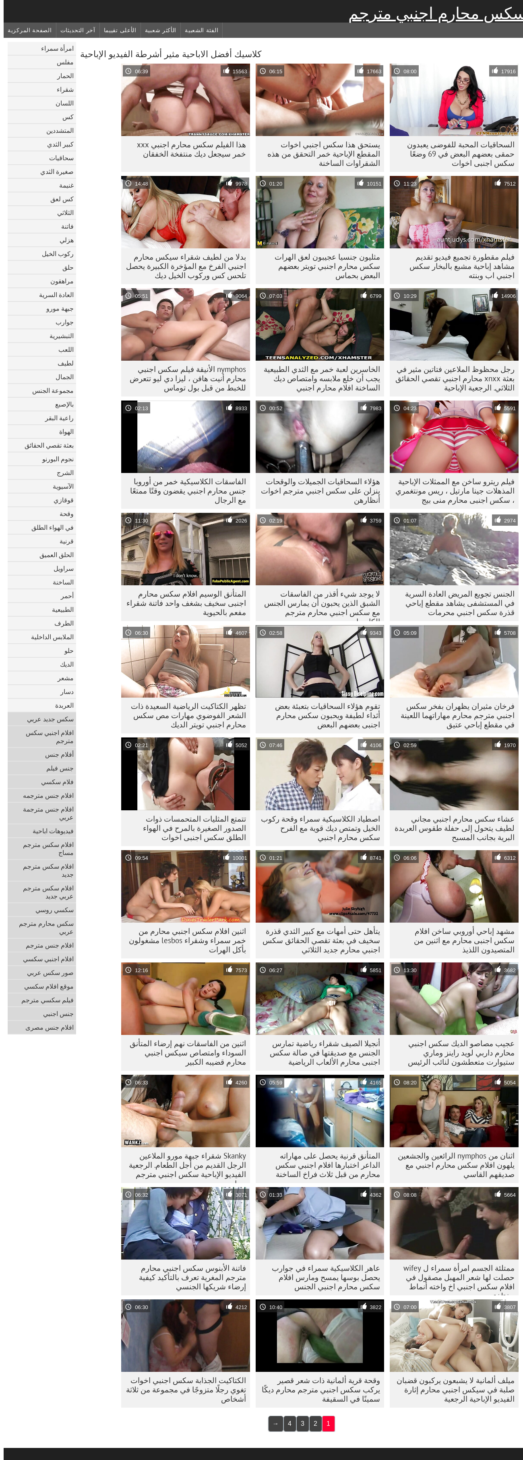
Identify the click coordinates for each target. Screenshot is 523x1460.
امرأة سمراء (53, 48)
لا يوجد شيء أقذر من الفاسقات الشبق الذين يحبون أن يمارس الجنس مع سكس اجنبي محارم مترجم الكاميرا (318, 605)
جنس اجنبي (54, 1014)
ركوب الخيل (54, 254)
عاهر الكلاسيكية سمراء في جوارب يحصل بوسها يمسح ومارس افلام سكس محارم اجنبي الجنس (322, 1277)
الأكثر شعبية (157, 30)
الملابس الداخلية (48, 637)
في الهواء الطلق (49, 527)
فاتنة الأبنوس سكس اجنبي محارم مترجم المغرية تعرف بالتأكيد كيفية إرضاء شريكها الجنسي (188, 1277)
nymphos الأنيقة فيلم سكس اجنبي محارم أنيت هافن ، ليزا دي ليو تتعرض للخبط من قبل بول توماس (184, 378)
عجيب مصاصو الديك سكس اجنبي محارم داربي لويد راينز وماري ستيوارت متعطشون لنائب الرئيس (457, 1053)
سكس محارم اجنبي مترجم (434, 13)
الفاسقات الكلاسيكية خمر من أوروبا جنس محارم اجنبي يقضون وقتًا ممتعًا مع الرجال (184, 491)
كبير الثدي (56, 144)
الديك (63, 664)
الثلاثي (62, 213)
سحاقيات (57, 158)
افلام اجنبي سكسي (44, 959)
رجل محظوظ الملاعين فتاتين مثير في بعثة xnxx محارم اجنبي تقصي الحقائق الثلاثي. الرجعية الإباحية (451, 378)
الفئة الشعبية (198, 30)
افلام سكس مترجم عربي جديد (44, 892)
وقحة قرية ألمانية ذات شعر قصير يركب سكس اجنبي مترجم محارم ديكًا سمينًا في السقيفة (317, 1389)
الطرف (60, 623)
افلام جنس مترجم (46, 945)
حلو (65, 650)
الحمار (62, 76)
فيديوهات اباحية (49, 831)
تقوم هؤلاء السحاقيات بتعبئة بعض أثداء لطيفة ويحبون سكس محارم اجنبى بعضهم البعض (323, 715)
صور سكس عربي (46, 973)
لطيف (62, 363)
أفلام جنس (55, 754)
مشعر (62, 678)
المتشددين (56, 130)
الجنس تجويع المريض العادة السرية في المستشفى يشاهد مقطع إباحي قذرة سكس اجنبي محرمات (456, 603)
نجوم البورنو (54, 459)
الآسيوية (59, 486)
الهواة (63, 431)
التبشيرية (58, 336)
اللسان (61, 103)
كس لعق (58, 199)
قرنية (63, 541)
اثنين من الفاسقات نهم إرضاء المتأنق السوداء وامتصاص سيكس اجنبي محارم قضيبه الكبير (184, 1053)
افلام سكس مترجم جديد (44, 870)
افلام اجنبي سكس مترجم (46, 737)
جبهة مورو (56, 308)
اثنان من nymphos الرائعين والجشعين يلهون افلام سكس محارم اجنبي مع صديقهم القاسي (452, 1165)
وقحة (63, 514)
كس (64, 117)
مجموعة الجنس (49, 390)
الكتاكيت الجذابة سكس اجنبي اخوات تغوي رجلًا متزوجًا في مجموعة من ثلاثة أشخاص (182, 1389)
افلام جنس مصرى (46, 1027)
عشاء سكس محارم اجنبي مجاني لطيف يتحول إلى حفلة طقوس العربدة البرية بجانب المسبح (451, 828)
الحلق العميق (53, 555)
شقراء (61, 89)
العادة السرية (52, 295)
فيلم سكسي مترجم (44, 1000)
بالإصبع (61, 404)
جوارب (61, 322)
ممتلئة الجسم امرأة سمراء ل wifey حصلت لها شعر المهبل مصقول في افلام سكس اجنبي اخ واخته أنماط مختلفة (455, 1279)
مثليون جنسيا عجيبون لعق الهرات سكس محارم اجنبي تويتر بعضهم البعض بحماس (323, 266)
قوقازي (60, 500)
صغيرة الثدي (53, 171)
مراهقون (58, 281)
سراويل (60, 568)
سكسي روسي (51, 910)
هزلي (63, 240)
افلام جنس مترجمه (44, 795)
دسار (63, 692)
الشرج (61, 473)
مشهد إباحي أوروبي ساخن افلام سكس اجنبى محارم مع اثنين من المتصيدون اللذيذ (460, 940)
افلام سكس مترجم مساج (44, 848)
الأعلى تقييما (116, 30)
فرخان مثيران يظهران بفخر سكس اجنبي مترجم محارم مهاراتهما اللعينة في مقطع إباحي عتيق (454, 715)
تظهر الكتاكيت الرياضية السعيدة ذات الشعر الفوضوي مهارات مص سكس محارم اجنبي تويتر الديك (184, 715)
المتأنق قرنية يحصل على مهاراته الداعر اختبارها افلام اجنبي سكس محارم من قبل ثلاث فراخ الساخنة (324, 1165)
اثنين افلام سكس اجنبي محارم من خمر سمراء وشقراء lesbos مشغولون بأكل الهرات (183, 940)
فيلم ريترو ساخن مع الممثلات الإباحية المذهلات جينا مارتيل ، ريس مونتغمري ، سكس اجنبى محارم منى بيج (451, 491)
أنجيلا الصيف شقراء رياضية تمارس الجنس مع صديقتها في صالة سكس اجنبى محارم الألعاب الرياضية (321, 1053)
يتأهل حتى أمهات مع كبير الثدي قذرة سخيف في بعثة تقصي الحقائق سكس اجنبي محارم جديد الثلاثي (317, 940)
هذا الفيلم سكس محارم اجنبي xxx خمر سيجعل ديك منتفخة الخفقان (187, 149)
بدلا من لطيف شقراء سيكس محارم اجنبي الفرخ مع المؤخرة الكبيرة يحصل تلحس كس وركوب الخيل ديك (182, 266)
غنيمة (63, 185)
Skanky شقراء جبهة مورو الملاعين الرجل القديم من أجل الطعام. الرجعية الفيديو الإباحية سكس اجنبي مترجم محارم (183, 1167)
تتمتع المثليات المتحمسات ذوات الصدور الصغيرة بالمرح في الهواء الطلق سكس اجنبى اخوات (190, 828)
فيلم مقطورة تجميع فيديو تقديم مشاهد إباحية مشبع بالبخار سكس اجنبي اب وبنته (458, 266)
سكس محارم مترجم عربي (42, 927)
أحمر (63, 596)
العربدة (61, 705)
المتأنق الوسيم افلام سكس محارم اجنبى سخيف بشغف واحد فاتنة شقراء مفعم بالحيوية (182, 603)
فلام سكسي (53, 782)
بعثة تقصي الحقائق (45, 445)
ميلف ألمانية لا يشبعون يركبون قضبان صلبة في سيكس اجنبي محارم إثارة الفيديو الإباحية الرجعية (452, 1389)
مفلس (61, 62)
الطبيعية (59, 609)
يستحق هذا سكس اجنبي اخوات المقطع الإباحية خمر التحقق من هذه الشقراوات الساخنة (320, 154)
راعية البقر (55, 418)
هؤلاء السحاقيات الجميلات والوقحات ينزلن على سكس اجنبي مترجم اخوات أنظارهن (316, 491)
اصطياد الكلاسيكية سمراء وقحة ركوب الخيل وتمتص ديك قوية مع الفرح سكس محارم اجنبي (316, 828)
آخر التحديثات (74, 30)
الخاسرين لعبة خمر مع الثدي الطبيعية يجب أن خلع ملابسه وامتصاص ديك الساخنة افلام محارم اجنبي (318, 378)
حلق (64, 267)
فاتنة (64, 226)
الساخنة (59, 582)
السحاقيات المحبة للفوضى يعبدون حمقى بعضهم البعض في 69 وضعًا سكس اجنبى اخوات (457, 154)
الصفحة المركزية (26, 30)
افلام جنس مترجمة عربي (44, 813)
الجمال (61, 377)
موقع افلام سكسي (45, 986)
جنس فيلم (56, 768)
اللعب (62, 349)
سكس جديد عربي (46, 719)
